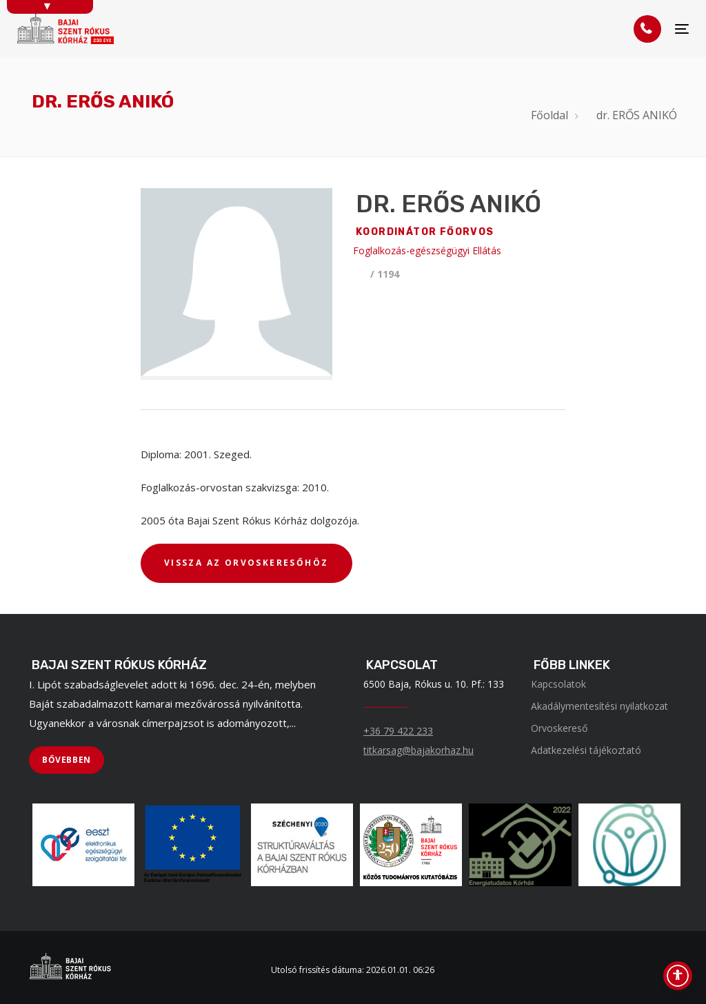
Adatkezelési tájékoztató (586, 750)
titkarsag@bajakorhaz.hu (418, 750)
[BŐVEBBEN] (66, 760)
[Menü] (682, 29)
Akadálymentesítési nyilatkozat (599, 706)
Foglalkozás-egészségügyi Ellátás (427, 250)
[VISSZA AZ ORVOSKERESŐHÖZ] (246, 564)
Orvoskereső (559, 728)
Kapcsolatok (558, 683)
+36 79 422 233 (398, 730)
